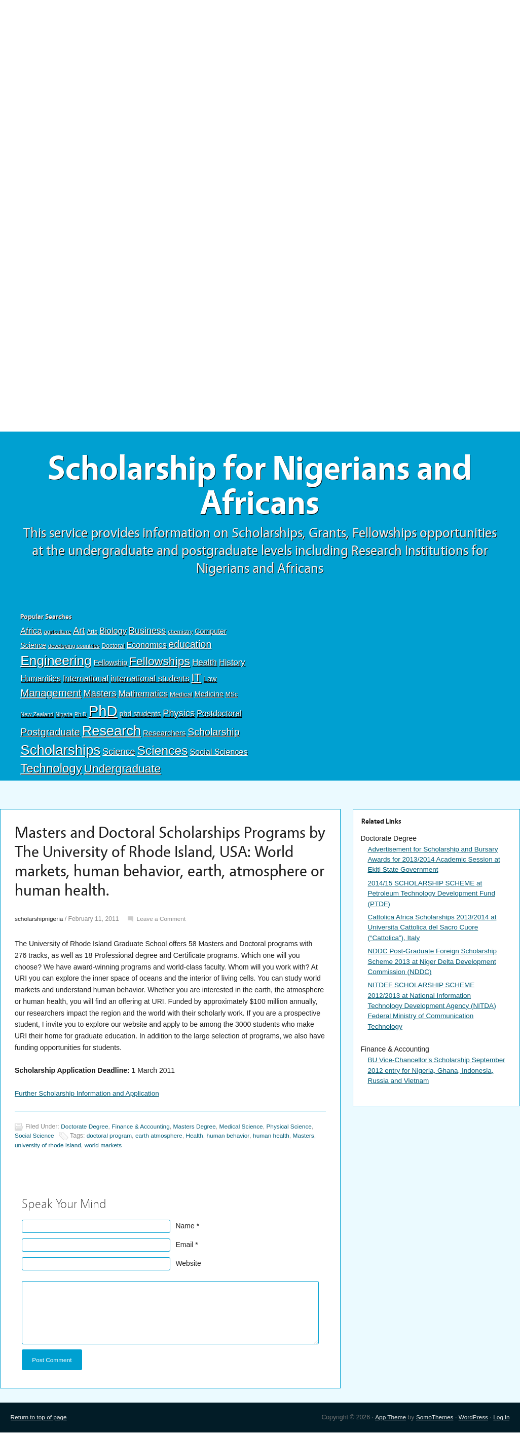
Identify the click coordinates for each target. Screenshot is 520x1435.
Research (111, 733)
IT (196, 680)
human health (279, 1138)
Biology (113, 633)
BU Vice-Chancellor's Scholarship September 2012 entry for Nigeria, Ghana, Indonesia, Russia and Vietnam (433, 1076)
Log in (501, 1419)
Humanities (40, 681)
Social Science (35, 1138)
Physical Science (296, 1129)
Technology (51, 771)
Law (210, 681)
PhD (103, 713)
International (85, 680)
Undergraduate (122, 771)
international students (150, 680)
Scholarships (60, 752)
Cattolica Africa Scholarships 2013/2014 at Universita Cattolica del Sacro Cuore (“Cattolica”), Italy (434, 931)
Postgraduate (50, 734)
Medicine (209, 696)
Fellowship (110, 665)
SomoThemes (432, 1419)
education (189, 646)
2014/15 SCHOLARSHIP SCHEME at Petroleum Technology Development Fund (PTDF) (433, 896)
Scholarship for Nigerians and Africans (260, 487)
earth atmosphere (162, 1138)
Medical (181, 696)
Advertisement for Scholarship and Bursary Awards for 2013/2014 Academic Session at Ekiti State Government (436, 861)
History (232, 665)
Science (118, 754)
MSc (232, 696)
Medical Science (247, 1129)
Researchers (164, 735)
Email (184, 1247)
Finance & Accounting (144, 1129)
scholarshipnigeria (40, 921)
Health (204, 665)
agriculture (57, 634)
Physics (179, 715)
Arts (92, 634)
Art (79, 633)
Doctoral (112, 647)
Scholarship (213, 734)
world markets (106, 1147)
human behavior (234, 1138)
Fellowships (159, 663)
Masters (100, 695)
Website (188, 1265)
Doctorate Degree (85, 1129)
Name (184, 1228)
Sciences (162, 752)
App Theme (387, 1419)
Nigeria (63, 716)
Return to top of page (40, 1419)
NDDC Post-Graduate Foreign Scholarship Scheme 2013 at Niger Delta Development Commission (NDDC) (434, 965)
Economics (147, 646)
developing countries (74, 648)
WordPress (472, 1419)
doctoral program (111, 1138)
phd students (140, 716)
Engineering (56, 663)
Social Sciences (218, 753)
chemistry (180, 634)
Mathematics (143, 695)
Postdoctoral (219, 715)
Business (147, 633)
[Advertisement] (260, 74)
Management (50, 695)
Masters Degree (199, 1129)
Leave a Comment (163, 921)
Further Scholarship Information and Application (89, 1096)
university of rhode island (49, 1147)
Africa (31, 633)
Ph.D (81, 716)
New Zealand (36, 716)
